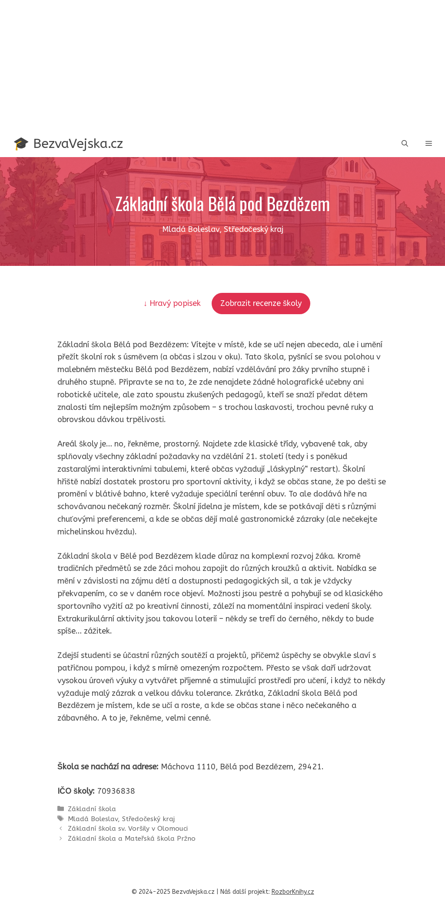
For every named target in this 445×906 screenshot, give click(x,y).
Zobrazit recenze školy (261, 303)
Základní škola (92, 809)
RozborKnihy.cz (293, 892)
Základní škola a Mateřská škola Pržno (132, 838)
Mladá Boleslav (93, 819)
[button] (405, 144)
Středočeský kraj (148, 819)
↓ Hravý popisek (173, 303)
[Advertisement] (222, 65)
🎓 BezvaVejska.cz (68, 143)
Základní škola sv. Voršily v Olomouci (127, 828)
